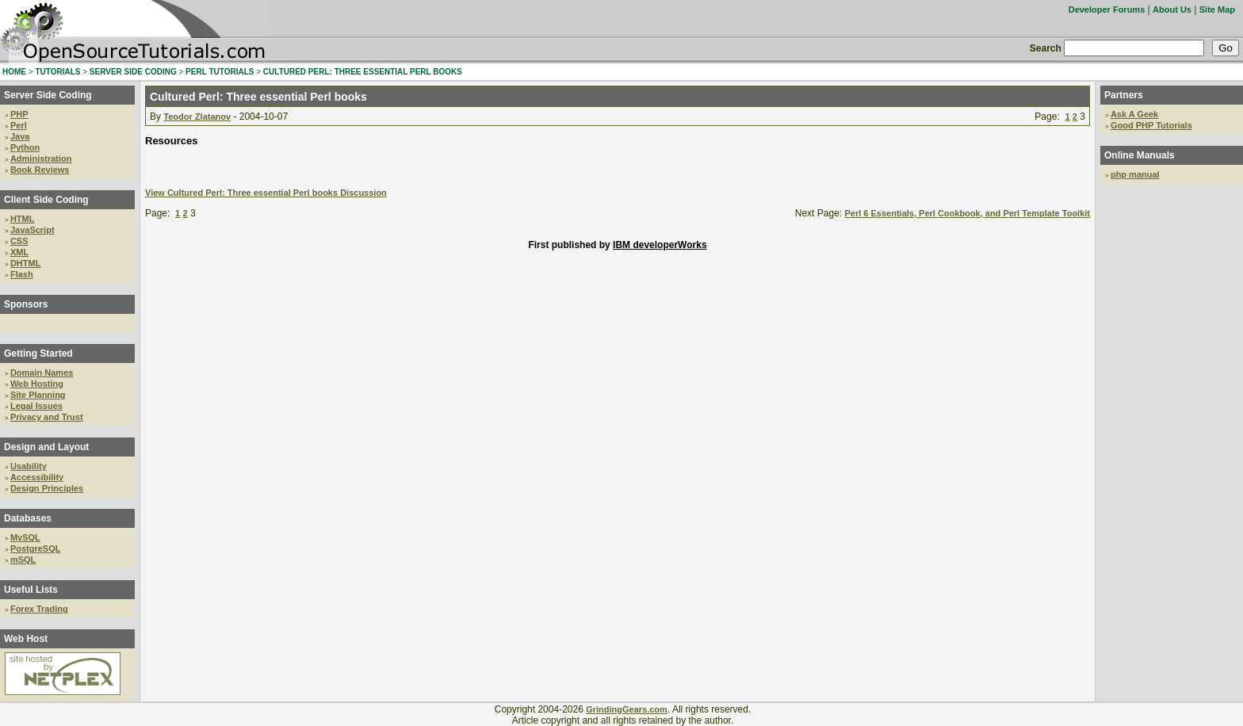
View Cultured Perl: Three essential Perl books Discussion (266, 192)
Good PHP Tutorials (1151, 125)
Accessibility (36, 477)
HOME (14, 71)
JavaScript (32, 230)
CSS (19, 241)
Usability (28, 466)
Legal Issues (36, 406)
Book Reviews (40, 169)
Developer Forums (1107, 9)
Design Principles (46, 488)
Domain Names (41, 372)
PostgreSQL (35, 548)
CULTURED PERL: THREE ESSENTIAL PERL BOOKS (362, 71)
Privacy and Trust (46, 417)
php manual (1135, 174)
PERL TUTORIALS (219, 71)
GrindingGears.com (626, 709)
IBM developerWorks (659, 244)
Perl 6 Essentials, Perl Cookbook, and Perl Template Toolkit (967, 213)
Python (25, 147)
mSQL (23, 559)
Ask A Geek (1134, 114)
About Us (1172, 9)
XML (19, 252)
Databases (28, 518)
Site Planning (38, 394)
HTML (22, 219)
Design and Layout (46, 447)
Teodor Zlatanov (197, 116)
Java (19, 136)
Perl (18, 125)
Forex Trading (39, 608)
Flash (21, 274)
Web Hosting (36, 383)
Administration (41, 158)
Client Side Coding (46, 199)
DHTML (25, 263)
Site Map (1217, 9)
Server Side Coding (48, 95)
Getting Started (38, 353)
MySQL (25, 537)
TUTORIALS (57, 71)
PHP (19, 114)
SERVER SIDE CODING (133, 71)
